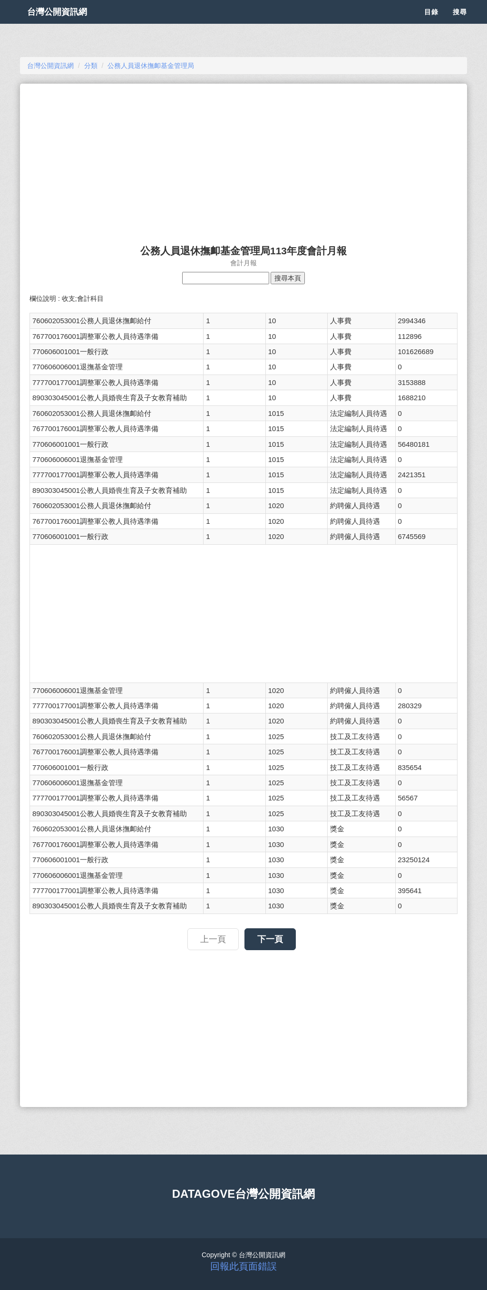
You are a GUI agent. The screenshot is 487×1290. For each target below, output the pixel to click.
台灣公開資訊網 (66, 24)
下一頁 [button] (270, 939)
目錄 (431, 23)
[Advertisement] (243, 159)
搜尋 (460, 23)
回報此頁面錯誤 (243, 1266)
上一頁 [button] (213, 939)
